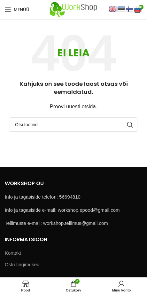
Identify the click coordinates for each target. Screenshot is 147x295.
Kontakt (13, 253)
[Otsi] (73, 124)
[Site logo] (73, 9)
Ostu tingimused (22, 264)
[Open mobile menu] (17, 9)
